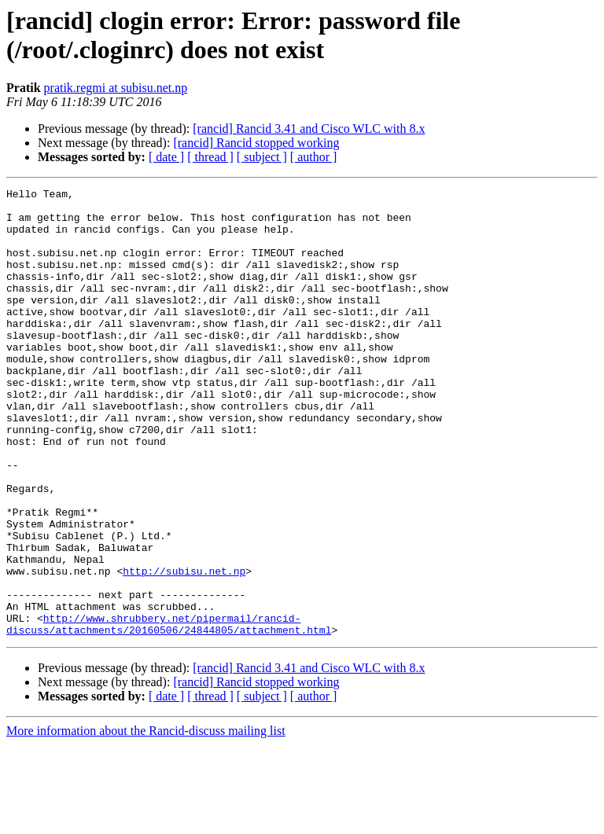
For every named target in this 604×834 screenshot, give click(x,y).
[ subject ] (262, 156)
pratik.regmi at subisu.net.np (116, 87)
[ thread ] (210, 156)
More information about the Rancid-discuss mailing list (145, 820)
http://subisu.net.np (184, 648)
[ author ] (313, 156)
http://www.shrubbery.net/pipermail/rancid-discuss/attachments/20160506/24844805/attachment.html (168, 712)
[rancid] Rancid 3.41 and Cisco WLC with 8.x (309, 128)
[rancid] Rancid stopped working (256, 142)
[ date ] (166, 156)
